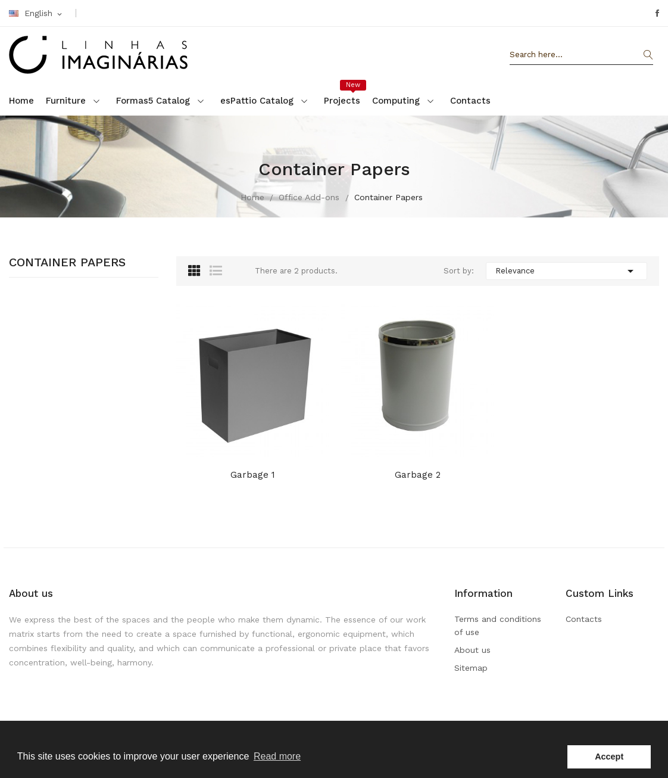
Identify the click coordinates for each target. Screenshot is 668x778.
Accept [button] (609, 756)
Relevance (566, 271)
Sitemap (471, 668)
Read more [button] (277, 756)
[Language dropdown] (36, 13)
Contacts (584, 619)
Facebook (657, 13)
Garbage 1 (252, 474)
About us (472, 650)
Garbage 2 (418, 474)
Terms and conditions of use (497, 625)
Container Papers (67, 262)
